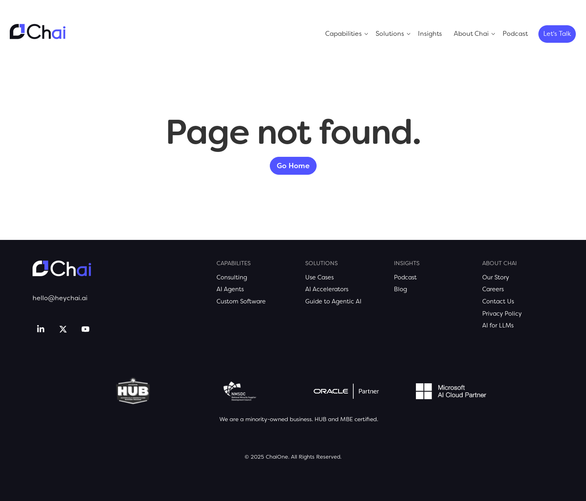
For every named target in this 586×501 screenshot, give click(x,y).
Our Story (495, 277)
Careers (493, 289)
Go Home (293, 166)
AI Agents (230, 289)
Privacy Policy (502, 314)
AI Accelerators (326, 289)
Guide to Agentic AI (333, 301)
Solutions (390, 33)
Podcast (515, 33)
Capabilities (343, 33)
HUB (320, 419)
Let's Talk (557, 33)
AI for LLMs (498, 325)
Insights (430, 33)
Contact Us (498, 301)
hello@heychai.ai (60, 298)
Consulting (231, 277)
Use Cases (319, 277)
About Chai (471, 33)
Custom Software (241, 301)
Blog (400, 289)
